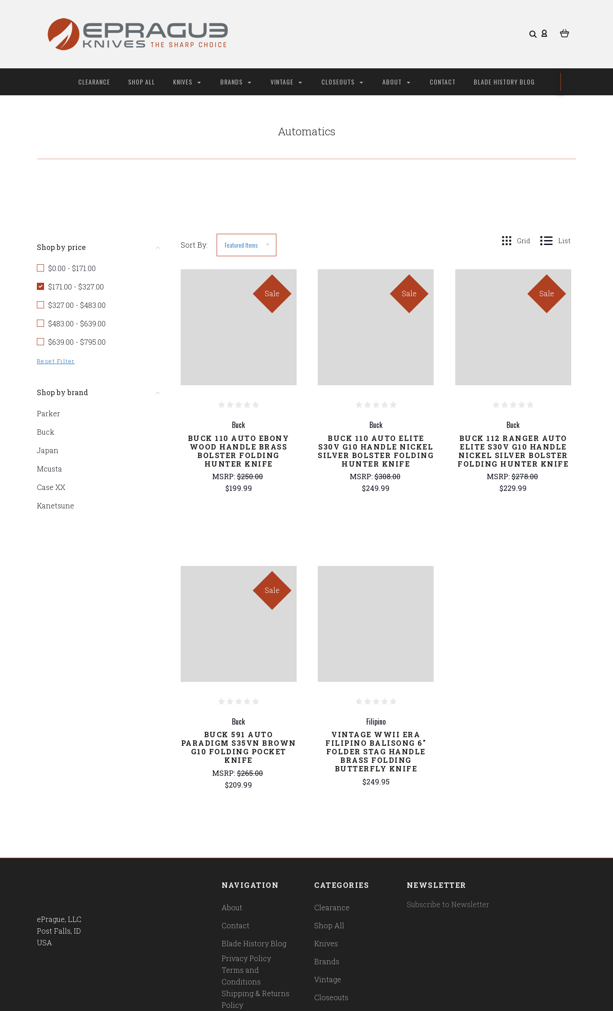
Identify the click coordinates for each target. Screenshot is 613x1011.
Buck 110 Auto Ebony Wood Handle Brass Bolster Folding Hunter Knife (238, 450)
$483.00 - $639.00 (77, 323)
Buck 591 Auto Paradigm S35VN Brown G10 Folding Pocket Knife (238, 747)
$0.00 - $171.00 (72, 268)
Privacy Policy (246, 958)
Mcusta (49, 468)
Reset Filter (56, 361)
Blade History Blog (504, 81)
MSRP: (224, 476)
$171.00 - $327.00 (76, 286)
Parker (48, 413)
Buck (45, 431)
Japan (47, 450)
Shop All (141, 81)
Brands (235, 81)
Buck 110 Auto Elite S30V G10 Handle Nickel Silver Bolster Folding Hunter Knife (376, 450)
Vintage (286, 81)
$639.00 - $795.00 (77, 342)
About (396, 81)
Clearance (94, 81)
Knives (187, 81)
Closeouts (342, 81)
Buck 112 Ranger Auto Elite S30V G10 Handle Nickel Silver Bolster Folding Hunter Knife (513, 450)
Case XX (51, 487)
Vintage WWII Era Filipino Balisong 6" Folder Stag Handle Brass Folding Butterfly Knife (375, 751)
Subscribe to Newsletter (448, 904)
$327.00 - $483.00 (77, 305)
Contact (443, 81)
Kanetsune (55, 505)
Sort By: (194, 244)
